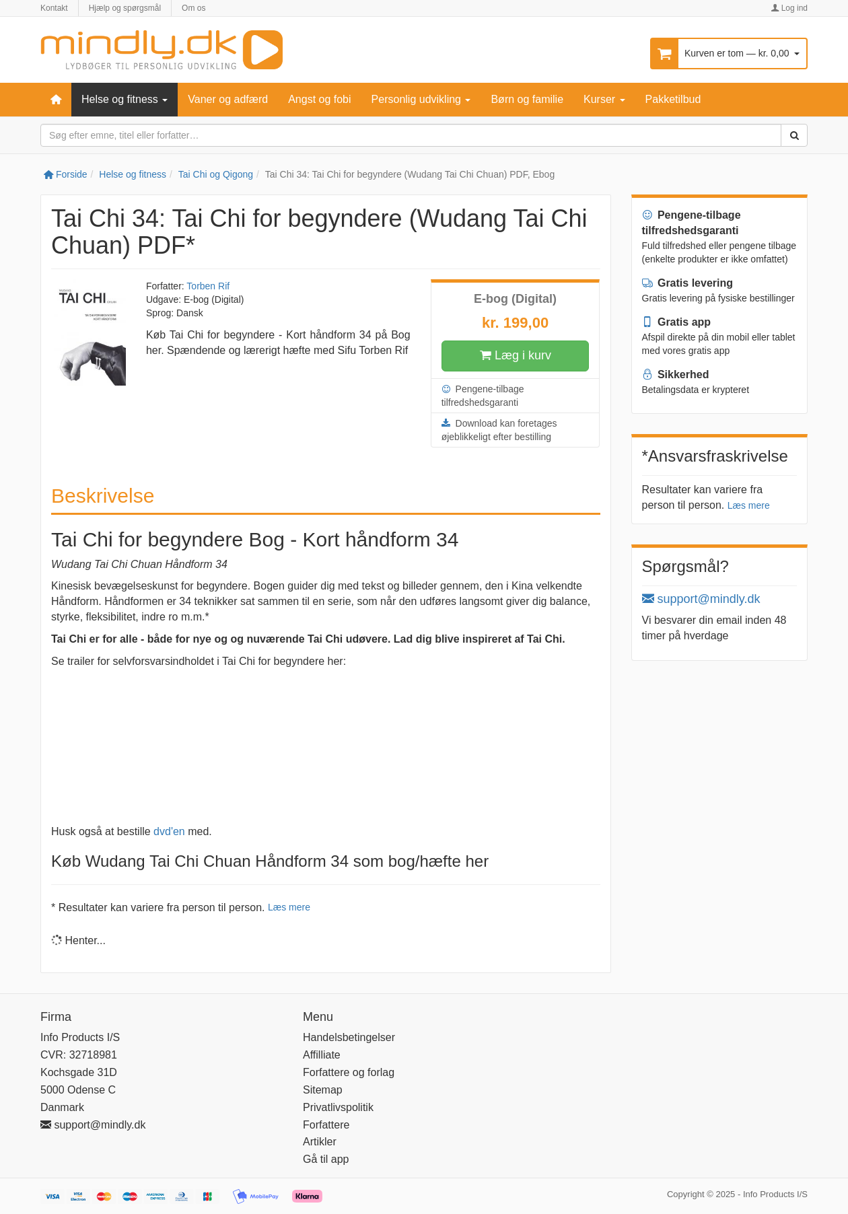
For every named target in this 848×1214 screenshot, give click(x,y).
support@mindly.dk (701, 599)
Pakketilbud (673, 99)
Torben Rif (207, 286)
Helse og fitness (124, 99)
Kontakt (54, 8)
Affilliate (322, 1055)
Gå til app (326, 1159)
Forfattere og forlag (348, 1072)
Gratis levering (688, 283)
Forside (65, 174)
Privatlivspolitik (338, 1107)
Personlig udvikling (421, 99)
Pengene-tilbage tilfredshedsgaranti (482, 395)
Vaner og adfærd (228, 99)
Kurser (604, 99)
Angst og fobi (319, 99)
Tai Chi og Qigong (215, 174)
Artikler (320, 1141)
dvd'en (169, 831)
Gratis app (676, 322)
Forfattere (326, 1125)
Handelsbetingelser (349, 1037)
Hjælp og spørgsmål (125, 8)
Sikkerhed (675, 374)
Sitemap (323, 1090)
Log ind (789, 8)
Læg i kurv (515, 356)
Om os (193, 8)
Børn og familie (527, 99)
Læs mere (289, 907)
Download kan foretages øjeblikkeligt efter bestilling (499, 429)
